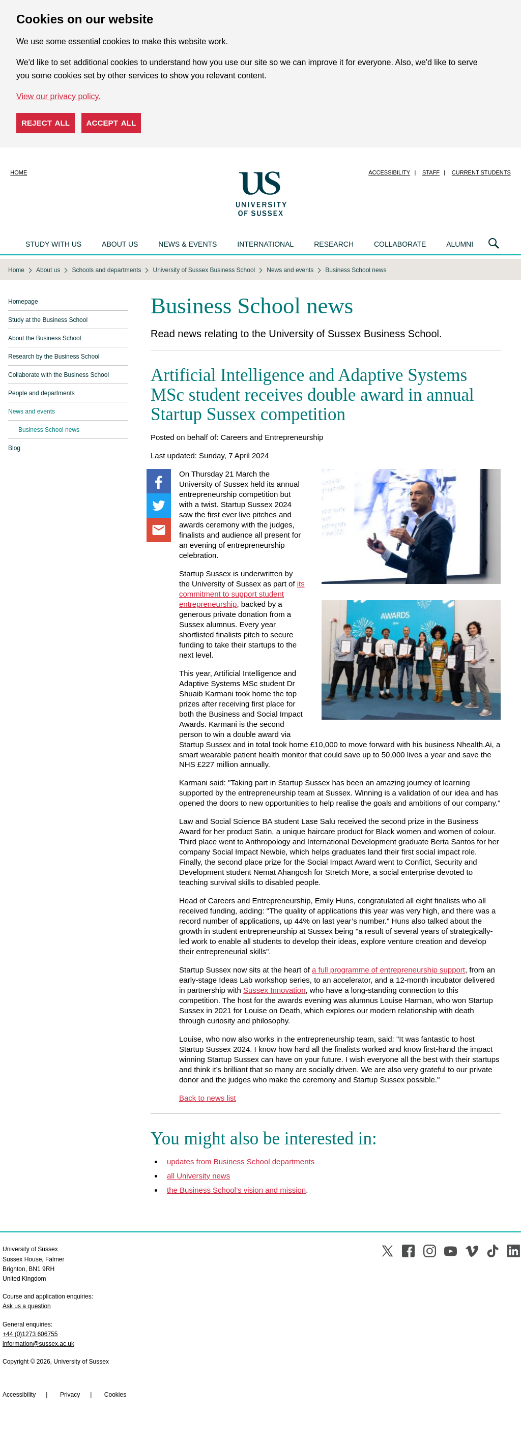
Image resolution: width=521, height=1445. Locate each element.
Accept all (111, 123)
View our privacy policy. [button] (58, 96)
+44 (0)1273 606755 (30, 1334)
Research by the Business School (53, 356)
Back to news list (207, 1098)
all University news (198, 1175)
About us (120, 244)
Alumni (459, 244)
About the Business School (44, 338)
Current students (481, 172)
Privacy (70, 1394)
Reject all (45, 123)
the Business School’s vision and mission (236, 1190)
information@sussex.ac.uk (38, 1343)
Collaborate (400, 244)
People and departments (41, 393)
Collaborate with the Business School (58, 374)
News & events (187, 244)
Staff (431, 172)
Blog (14, 448)
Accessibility (389, 172)
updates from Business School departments (240, 1161)
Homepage (23, 301)
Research (334, 244)
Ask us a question (27, 1306)
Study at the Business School (48, 319)
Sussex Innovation (274, 990)
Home (18, 172)
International (265, 244)
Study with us (53, 244)
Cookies (115, 1394)
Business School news (48, 429)
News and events (31, 411)
